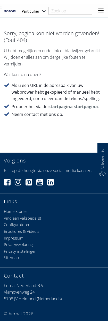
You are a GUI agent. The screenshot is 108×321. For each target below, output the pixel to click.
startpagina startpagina (73, 106)
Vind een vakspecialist (22, 218)
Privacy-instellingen (20, 251)
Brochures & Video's (21, 231)
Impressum (13, 238)
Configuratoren (17, 224)
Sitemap (11, 257)
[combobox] (70, 11)
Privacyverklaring (18, 244)
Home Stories (15, 211)
